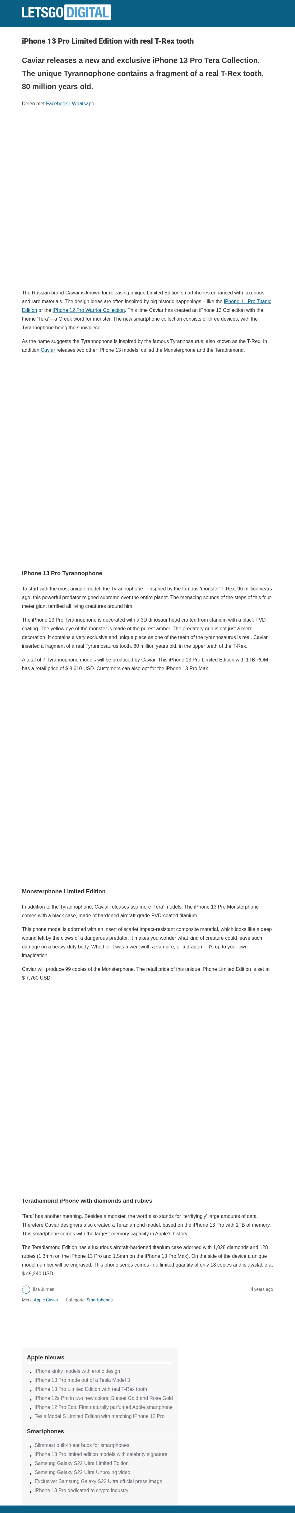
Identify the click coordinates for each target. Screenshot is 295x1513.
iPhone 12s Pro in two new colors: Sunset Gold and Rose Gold (104, 1398)
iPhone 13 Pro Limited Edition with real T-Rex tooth (91, 1389)
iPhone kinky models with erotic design (77, 1371)
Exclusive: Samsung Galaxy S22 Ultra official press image (99, 1481)
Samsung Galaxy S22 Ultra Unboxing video (83, 1472)
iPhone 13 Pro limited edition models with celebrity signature (101, 1454)
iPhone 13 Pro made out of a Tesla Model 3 (82, 1380)
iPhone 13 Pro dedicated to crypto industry (82, 1490)
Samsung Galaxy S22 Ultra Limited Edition (82, 1463)
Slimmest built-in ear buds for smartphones (82, 1445)
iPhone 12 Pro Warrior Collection (89, 310)
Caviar (48, 350)
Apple (39, 1299)
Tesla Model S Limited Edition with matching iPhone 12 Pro (100, 1416)
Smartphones (100, 1299)
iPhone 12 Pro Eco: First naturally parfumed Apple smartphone (104, 1407)
